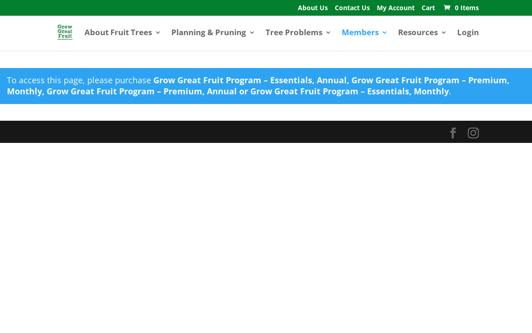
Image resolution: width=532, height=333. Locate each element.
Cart (428, 8)
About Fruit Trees (118, 33)
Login (468, 33)
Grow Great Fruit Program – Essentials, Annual (250, 80)
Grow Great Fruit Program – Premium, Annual (142, 91)
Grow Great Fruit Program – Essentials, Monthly (349, 91)
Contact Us (352, 8)
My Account (396, 8)
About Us (313, 8)
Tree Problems (294, 33)
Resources (418, 33)
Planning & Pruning (208, 33)
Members (360, 33)
